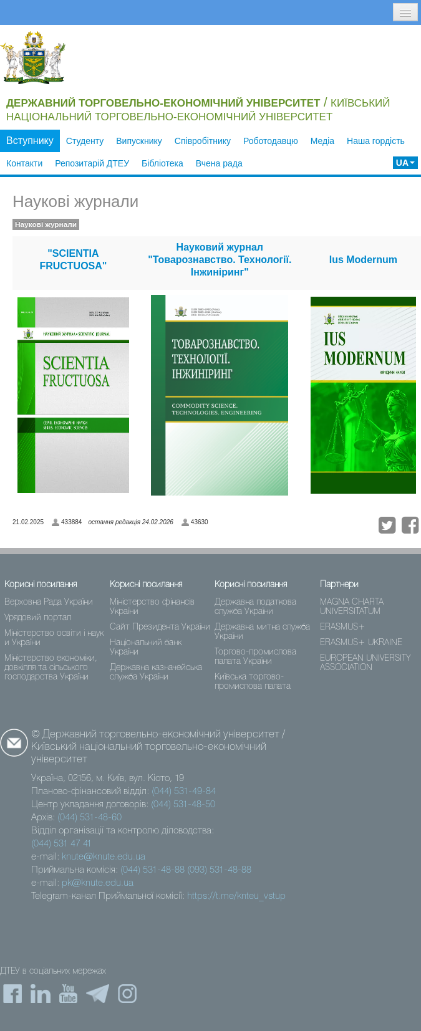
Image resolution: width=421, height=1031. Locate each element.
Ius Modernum (363, 259)
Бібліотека (162, 163)
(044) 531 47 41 (61, 844)
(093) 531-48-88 (219, 870)
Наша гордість (376, 141)
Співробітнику (203, 141)
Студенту (85, 141)
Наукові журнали (75, 201)
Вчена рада (219, 163)
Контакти (24, 163)
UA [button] (405, 163)
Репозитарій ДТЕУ (92, 163)
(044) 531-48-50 (183, 804)
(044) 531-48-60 (89, 817)
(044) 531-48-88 (152, 870)
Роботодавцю (270, 141)
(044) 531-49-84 (184, 791)
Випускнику (139, 141)
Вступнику (30, 140)
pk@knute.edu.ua (97, 883)
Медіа (322, 141)
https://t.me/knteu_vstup (236, 896)
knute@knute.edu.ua (103, 857)
